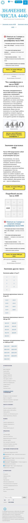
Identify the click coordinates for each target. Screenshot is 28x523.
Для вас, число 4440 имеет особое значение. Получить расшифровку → (14, 134)
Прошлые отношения (8, 401)
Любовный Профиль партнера (10, 444)
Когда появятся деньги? (8, 428)
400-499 (14, 326)
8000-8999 (14, 356)
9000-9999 (6, 359)
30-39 (6, 303)
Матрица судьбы (7, 440)
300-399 (7, 326)
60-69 (14, 306)
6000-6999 (14, 352)
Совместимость (6, 384)
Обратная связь (7, 476)
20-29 (14, 300)
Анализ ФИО (6, 371)
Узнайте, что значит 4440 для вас (14, 187)
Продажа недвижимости (8, 424)
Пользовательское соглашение (10, 483)
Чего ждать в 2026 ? (7, 378)
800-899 (14, 333)
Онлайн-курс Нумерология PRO (10, 452)
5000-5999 (6, 352)
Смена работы (6, 412)
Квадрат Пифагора (7, 375)
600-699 (14, 329)
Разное (5, 491)
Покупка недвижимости (8, 422)
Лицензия (5, 487)
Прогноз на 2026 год (7, 436)
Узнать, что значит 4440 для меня (14, 70)
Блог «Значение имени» (8, 489)
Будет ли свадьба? (7, 397)
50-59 (6, 306)
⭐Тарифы (18, 1)
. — (14, 58)
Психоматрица (6, 373)
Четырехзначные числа (20, 19)
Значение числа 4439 (9, 24)
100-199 (7, 323)
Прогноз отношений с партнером (10, 399)
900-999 (7, 336)
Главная (5, 19)
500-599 (7, 329)
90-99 (6, 313)
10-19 (6, 300)
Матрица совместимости (8, 445)
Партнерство (6, 479)
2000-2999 (14, 346)
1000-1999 (6, 346)
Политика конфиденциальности (10, 485)
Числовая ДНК (6, 434)
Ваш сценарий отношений (9, 442)
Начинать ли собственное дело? (10, 413)
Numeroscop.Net (8, 391)
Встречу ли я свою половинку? (10, 396)
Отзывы (5, 477)
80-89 (14, 309)
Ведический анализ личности (10, 438)
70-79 (6, 309)
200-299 (14, 323)
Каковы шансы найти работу (9, 410)
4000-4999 (14, 349)
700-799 (7, 333)
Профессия (6, 386)
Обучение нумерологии (8, 481)
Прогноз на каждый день (8, 382)
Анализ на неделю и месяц (9, 380)
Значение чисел (11, 19)
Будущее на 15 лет (7, 376)
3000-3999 (6, 349)
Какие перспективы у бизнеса (10, 415)
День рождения (6, 369)
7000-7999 (6, 356)
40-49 (14, 303)
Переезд (5, 426)
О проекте (5, 474)
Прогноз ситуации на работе (9, 408)
